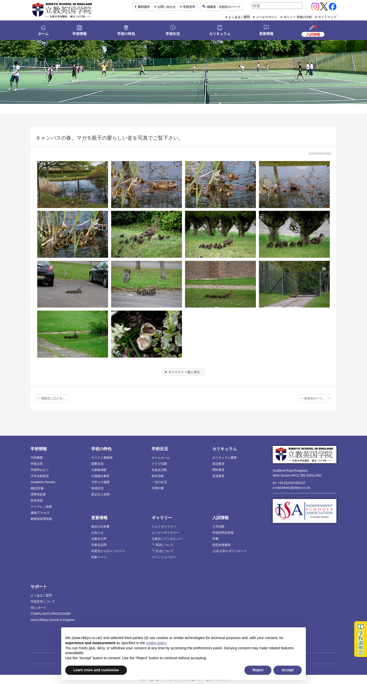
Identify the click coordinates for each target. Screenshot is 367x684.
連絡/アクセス (40, 513)
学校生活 (173, 34)
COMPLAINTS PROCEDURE (51, 614)
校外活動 (158, 476)
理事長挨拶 (38, 494)
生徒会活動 (159, 470)
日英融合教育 (100, 476)
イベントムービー (164, 557)
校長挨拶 (37, 500)
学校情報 (79, 34)
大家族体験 (99, 470)
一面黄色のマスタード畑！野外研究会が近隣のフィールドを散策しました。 (316, 398)
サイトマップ (327, 17)
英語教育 (218, 464)
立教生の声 (99, 539)
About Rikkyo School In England (52, 620)
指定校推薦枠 (221, 545)
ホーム (43, 34)
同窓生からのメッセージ (108, 551)
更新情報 (266, 34)
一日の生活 (159, 482)
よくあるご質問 (239, 17)
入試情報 (220, 518)
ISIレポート (39, 607)
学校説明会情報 (223, 532)
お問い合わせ (166, 7)
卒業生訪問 (99, 545)
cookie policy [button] (156, 643)
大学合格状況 (40, 476)
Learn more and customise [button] (96, 670)
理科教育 (218, 470)
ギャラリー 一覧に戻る (184, 372)
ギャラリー (162, 518)
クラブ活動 (159, 464)
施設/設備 (37, 488)
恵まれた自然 (100, 494)
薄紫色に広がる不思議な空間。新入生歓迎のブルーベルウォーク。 (55, 398)
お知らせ (97, 532)
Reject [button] (258, 670)
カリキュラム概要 (224, 457)
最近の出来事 (100, 526)
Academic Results (43, 482)
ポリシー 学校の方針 (297, 17)
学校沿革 (37, 464)
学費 (215, 539)
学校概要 (37, 457)
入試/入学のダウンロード (229, 551)
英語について (164, 545)
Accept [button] (288, 670)
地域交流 (97, 488)
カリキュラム (219, 34)
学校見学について (43, 601)
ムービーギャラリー (165, 532)
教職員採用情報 (41, 519)
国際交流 (97, 464)
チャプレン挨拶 (41, 506)
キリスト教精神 (102, 457)
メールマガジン (266, 17)
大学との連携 (100, 482)
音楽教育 (218, 476)
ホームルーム (161, 457)
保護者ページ (223, 7)
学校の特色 (126, 34)
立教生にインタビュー (167, 539)
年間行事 (158, 488)
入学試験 (218, 526)
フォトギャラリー (164, 526)
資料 (144, 7)
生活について (164, 551)
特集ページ (99, 557)
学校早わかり (40, 470)
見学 (189, 7)
